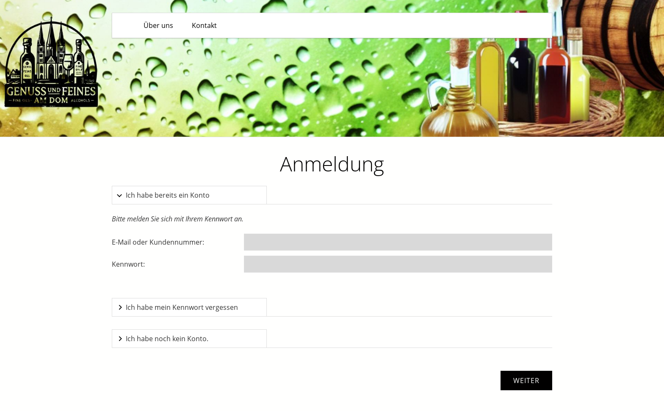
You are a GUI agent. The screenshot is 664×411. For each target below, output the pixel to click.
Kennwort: (128, 264)
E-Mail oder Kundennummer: (158, 242)
